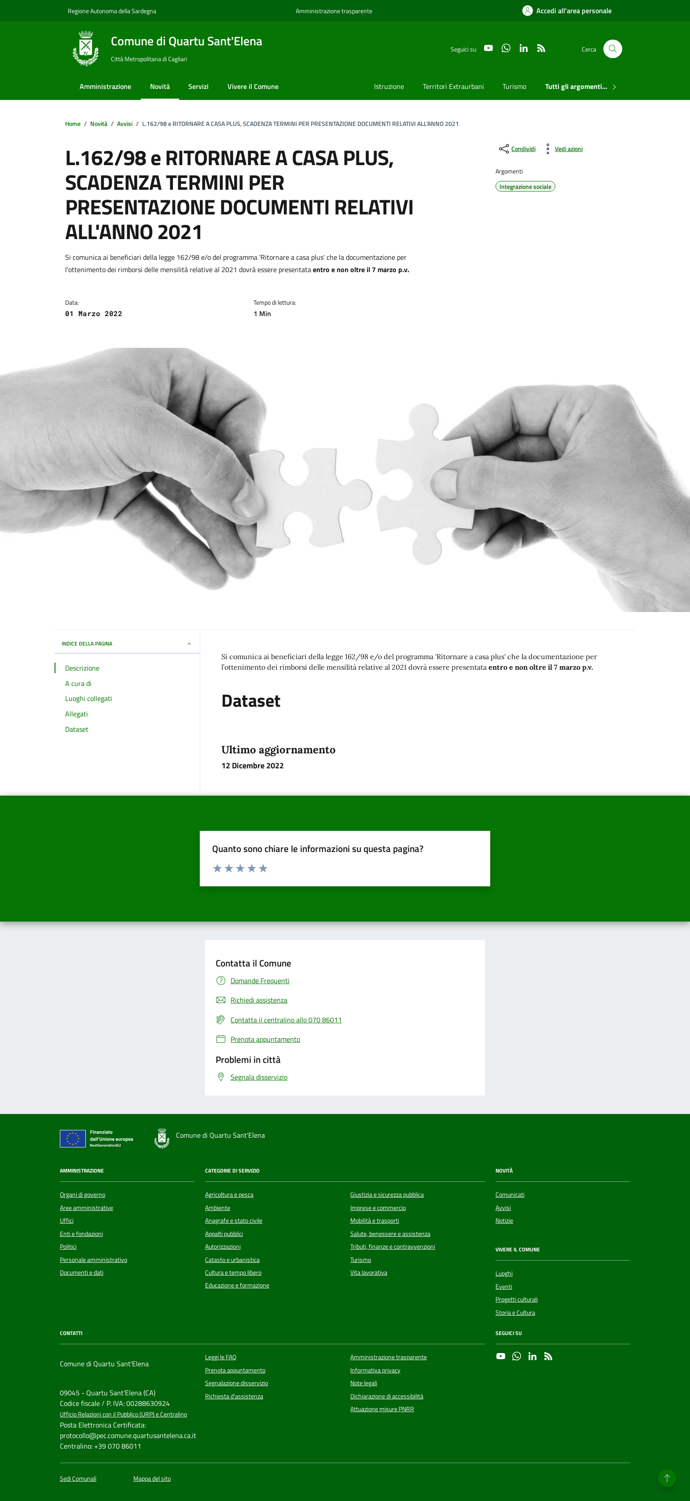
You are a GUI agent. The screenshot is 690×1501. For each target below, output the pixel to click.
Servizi (198, 86)
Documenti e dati (81, 1272)
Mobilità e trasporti (374, 1220)
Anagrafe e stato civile (233, 1220)
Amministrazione (105, 86)
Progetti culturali (516, 1299)
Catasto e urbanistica (232, 1260)
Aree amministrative (86, 1208)
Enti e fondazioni (81, 1234)
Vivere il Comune (253, 86)
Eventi (503, 1286)
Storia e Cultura (515, 1312)
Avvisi (503, 1208)
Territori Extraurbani (453, 86)
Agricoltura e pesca (229, 1194)
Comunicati (510, 1194)
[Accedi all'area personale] (567, 10)
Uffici (66, 1220)
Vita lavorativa (368, 1272)
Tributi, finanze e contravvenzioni (392, 1246)
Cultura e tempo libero (233, 1272)
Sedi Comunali (78, 1478)
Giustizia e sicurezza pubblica (387, 1194)
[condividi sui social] (516, 149)
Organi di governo (82, 1194)
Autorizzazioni (223, 1246)
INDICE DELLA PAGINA (127, 643)
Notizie (504, 1220)
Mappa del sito (152, 1478)
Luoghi (504, 1273)
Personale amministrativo (93, 1260)
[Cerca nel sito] (612, 49)
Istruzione (389, 86)
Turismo (514, 86)
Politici (68, 1246)
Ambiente (217, 1208)
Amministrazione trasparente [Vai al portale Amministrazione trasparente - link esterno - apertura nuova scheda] (334, 10)
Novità (160, 86)
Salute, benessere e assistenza (390, 1234)
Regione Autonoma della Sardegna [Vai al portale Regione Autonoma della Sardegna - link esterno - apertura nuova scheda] (112, 10)
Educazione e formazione (237, 1285)
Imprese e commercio (378, 1208)
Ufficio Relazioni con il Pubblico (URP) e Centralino (123, 1414)
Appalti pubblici (224, 1234)
